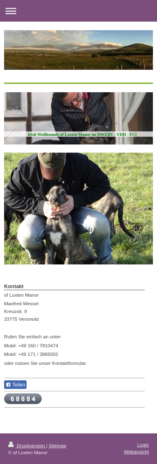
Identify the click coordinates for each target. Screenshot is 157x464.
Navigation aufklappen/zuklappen (78, 11)
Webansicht (136, 451)
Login (143, 444)
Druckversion (27, 445)
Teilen (15, 385)
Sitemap (57, 445)
